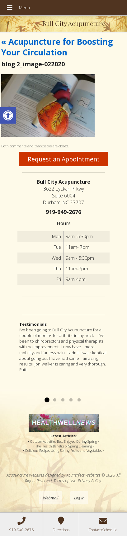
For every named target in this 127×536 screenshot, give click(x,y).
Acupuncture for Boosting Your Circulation (57, 47)
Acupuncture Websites (25, 475)
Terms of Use (65, 480)
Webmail (50, 498)
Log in (79, 498)
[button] (8, 115)
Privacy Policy (89, 480)
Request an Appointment (64, 159)
